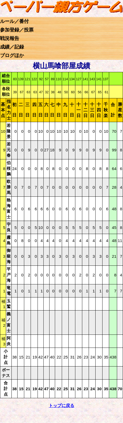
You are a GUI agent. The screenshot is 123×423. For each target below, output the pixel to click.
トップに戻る (61, 405)
